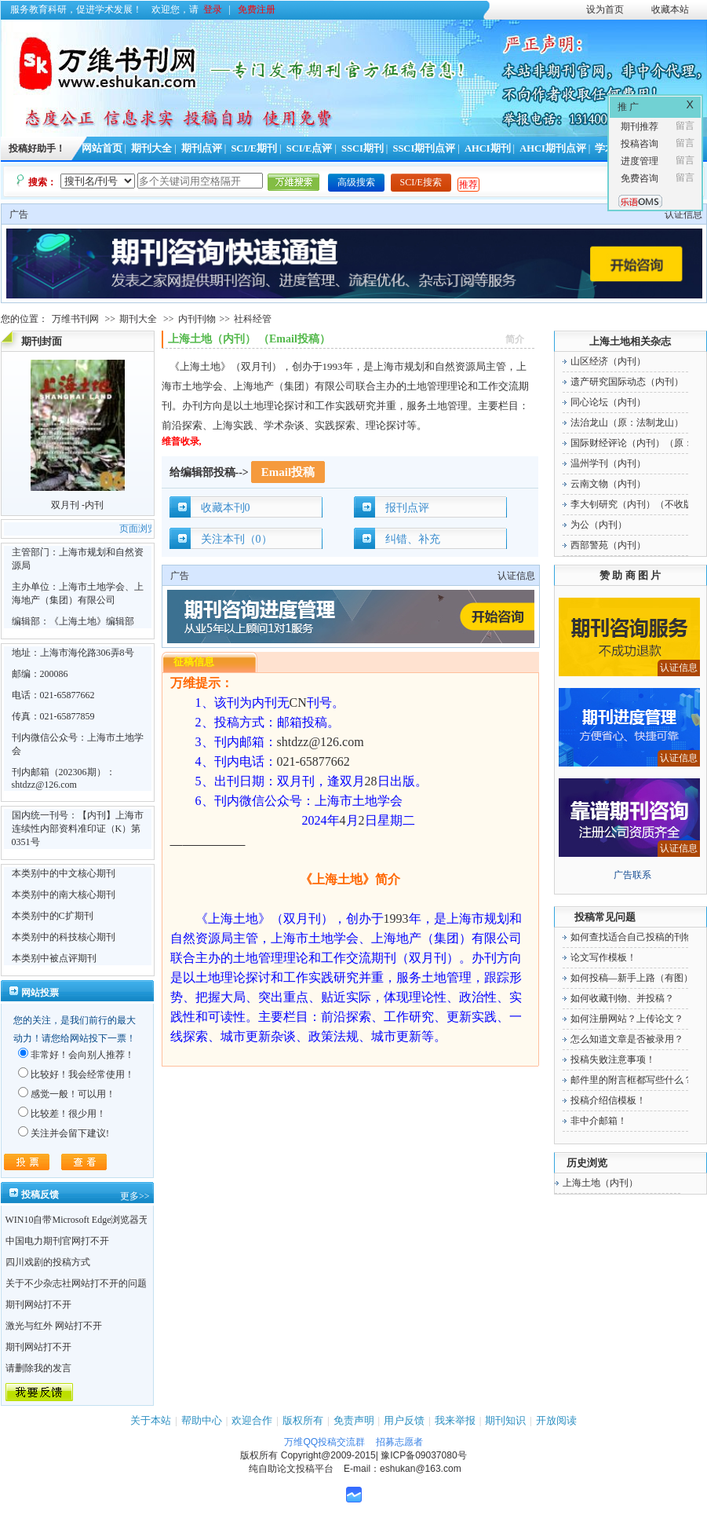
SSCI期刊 (362, 148)
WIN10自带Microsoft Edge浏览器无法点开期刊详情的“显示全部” (138, 1219)
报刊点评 (407, 508)
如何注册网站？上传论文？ (626, 1018)
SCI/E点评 (309, 148)
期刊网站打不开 (38, 1304)
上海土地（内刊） (600, 1182)
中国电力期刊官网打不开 (57, 1240)
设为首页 (605, 9)
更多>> (135, 1196)
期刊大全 (151, 148)
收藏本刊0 (225, 508)
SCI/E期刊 (254, 148)
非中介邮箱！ (598, 1120)
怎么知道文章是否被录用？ (626, 1039)
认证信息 (683, 214)
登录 (212, 9)
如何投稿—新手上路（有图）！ (636, 977)
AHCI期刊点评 (552, 148)
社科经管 (253, 318)
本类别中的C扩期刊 (52, 915)
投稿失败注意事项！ (612, 1059)
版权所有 (302, 1420)
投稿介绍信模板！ (608, 1100)
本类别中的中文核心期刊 (63, 873)
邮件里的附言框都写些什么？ (631, 1079)
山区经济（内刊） (608, 361)
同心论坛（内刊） (608, 402)
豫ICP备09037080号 (423, 1455)
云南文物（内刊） (608, 483)
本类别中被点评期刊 (54, 958)
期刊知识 (505, 1420)
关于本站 (150, 1420)
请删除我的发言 (38, 1368)
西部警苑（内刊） (608, 545)
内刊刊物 (197, 318)
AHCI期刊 (488, 148)
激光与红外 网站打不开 (53, 1325)
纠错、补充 (412, 539)
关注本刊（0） (236, 539)
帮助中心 (201, 1420)
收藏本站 (670, 9)
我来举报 (455, 1420)
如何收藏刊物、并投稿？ (622, 998)
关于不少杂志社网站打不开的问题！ (80, 1283)
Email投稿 (288, 472)
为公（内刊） (598, 524)
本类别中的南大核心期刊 (63, 894)
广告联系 (632, 874)
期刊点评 (201, 148)
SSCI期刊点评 (423, 148)
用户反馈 (404, 1420)
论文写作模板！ (603, 957)
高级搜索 (356, 182)
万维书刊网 (75, 318)
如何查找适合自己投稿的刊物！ (636, 936)
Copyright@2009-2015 (328, 1455)
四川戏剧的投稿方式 (47, 1262)
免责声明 (353, 1420)
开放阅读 (556, 1420)
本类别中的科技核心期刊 (63, 936)
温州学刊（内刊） (608, 463)
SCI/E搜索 (421, 182)
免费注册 (256, 9)
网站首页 (102, 148)
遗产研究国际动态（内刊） (626, 381)
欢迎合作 (251, 1420)
